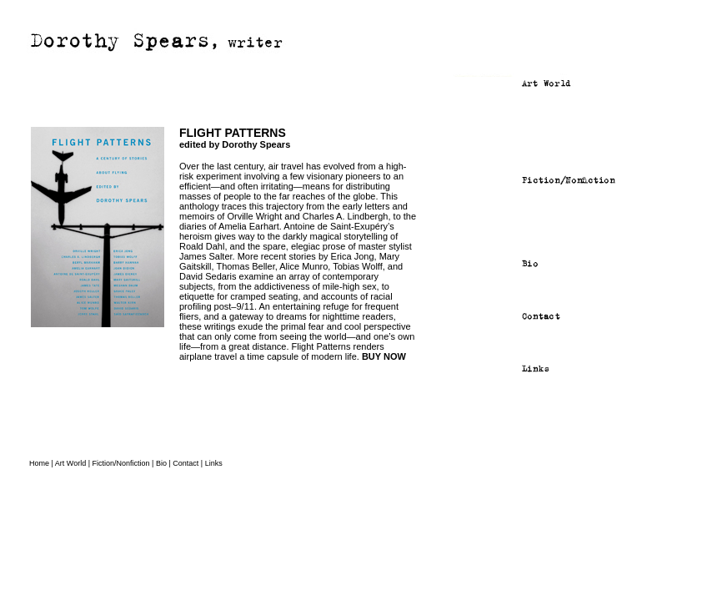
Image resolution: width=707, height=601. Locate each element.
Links (214, 463)
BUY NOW (384, 356)
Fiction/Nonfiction (121, 463)
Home (39, 463)
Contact (185, 463)
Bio (161, 463)
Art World (70, 463)
